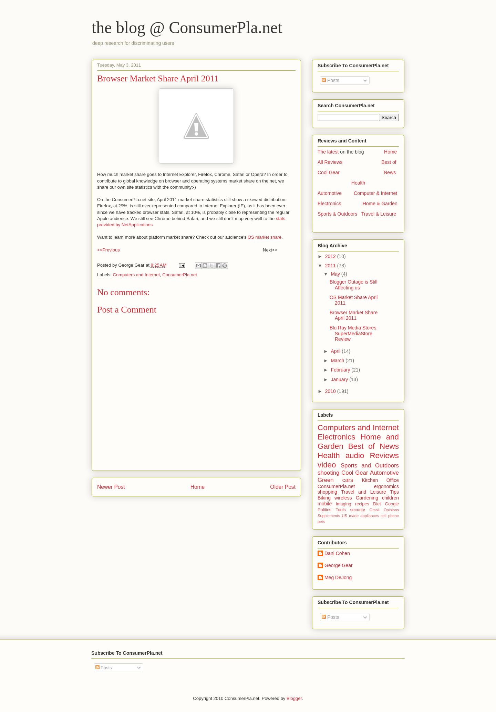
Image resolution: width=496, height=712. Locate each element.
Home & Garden (380, 203)
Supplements (329, 516)
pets (321, 522)
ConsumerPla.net (179, 274)
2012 (331, 256)
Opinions (391, 510)
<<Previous (108, 250)
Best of (388, 162)
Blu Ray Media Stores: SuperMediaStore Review (354, 333)
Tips (394, 492)
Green (326, 480)
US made (350, 516)
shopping (327, 492)
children (390, 498)
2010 (331, 391)
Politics (324, 509)
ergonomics (386, 486)
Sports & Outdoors (337, 214)
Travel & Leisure (378, 214)
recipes (362, 504)
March (338, 360)
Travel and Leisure (363, 492)
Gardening (367, 498)
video (327, 465)
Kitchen (370, 480)
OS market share (264, 237)
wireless (343, 498)
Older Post (283, 487)
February (341, 370)
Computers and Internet (136, 274)
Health (358, 183)
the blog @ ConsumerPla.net (187, 27)
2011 (331, 265)
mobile (325, 503)
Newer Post (111, 487)
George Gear (338, 565)
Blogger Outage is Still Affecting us (354, 284)
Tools (340, 509)
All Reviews (330, 162)
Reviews (384, 455)
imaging (343, 504)
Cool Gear (329, 172)
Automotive (330, 193)
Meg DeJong (338, 577)
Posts (330, 80)
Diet (377, 504)
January (340, 379)
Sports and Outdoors (370, 465)
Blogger (294, 698)
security (357, 509)
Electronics (329, 203)
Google (392, 504)
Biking (324, 498)
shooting (328, 472)
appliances (369, 516)
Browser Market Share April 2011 (354, 315)
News (390, 172)
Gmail (374, 510)
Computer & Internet (375, 193)
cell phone (390, 516)
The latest (328, 152)
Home (197, 487)
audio (354, 455)
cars (347, 480)
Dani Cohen (337, 553)
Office (392, 480)
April (336, 351)
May (336, 274)
